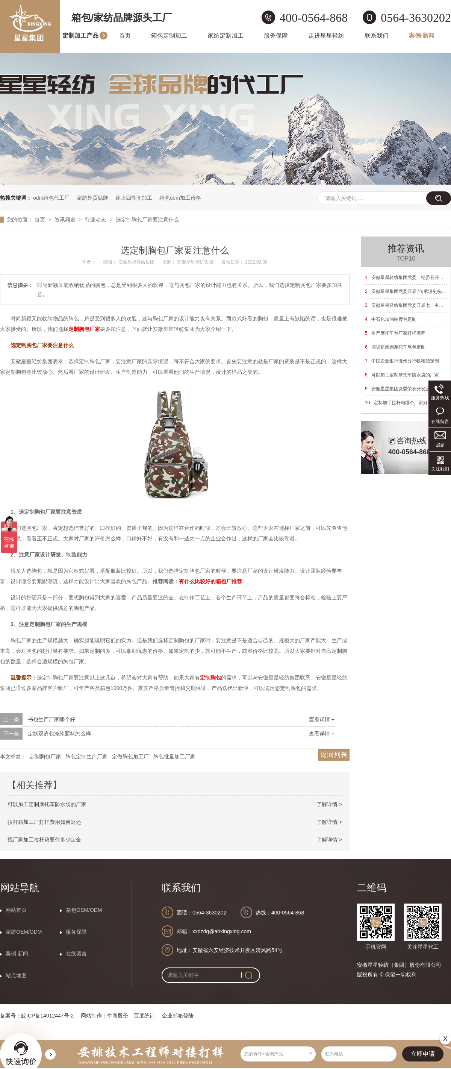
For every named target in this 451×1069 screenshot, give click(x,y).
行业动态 (96, 220)
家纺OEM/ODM (24, 932)
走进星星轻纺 (326, 35)
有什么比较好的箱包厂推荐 (210, 581)
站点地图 (16, 975)
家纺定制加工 (225, 35)
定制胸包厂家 (84, 329)
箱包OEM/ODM (84, 910)
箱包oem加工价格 (180, 198)
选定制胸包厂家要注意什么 (147, 220)
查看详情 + (321, 719)
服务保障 (276, 35)
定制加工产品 (80, 35)
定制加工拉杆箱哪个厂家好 (396, 402)
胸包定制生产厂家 (86, 757)
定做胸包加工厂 (130, 757)
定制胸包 (210, 678)
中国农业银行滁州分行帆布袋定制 (402, 361)
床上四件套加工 (133, 198)
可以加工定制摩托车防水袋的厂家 (47, 804)
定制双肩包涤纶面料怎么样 (59, 734)
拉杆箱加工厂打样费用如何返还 (44, 822)
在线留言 (76, 954)
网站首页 (16, 910)
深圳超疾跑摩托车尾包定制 (395, 347)
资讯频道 (65, 220)
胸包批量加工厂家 (174, 757)
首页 (125, 35)
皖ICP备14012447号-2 (47, 1016)
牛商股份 (117, 1016)
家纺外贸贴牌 (92, 198)
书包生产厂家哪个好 (51, 719)
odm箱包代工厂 (51, 198)
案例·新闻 (421, 35)
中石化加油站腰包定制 (390, 319)
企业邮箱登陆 (178, 1016)
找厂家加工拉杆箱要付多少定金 (44, 840)
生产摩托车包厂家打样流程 (395, 333)
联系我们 (377, 35)
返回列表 (333, 754)
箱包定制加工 (169, 35)
